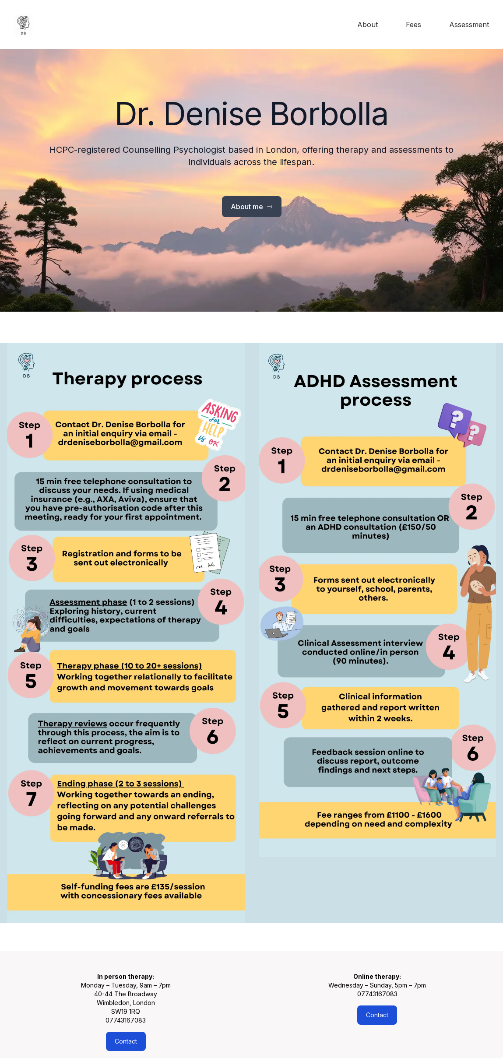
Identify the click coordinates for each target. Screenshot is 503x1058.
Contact (126, 1041)
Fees (413, 24)
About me (252, 206)
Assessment (469, 24)
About (367, 24)
